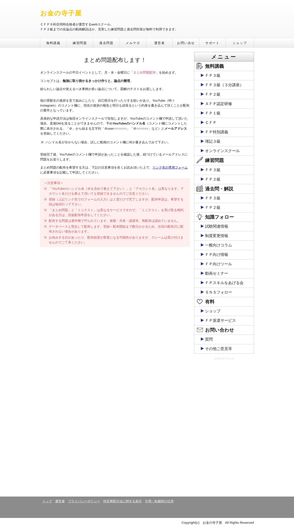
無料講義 (53, 43)
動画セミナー (216, 273)
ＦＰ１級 (212, 113)
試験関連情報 (216, 226)
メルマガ (133, 43)
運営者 (159, 43)
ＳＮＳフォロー (218, 292)
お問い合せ (186, 43)
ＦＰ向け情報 (216, 254)
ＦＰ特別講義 (216, 132)
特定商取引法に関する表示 (122, 501)
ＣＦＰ (211, 122)
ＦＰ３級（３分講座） (224, 85)
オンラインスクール (222, 151)
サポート (212, 43)
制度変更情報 (216, 236)
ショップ (240, 43)
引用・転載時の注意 (159, 501)
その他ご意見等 (218, 349)
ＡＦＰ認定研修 (218, 104)
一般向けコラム (218, 245)
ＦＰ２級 (212, 94)
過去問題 (106, 43)
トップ (47, 501)
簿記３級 (212, 141)
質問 (209, 339)
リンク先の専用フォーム (170, 167)
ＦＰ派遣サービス (220, 320)
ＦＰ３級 (212, 75)
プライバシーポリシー (84, 501)
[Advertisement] (224, 428)
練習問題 (80, 43)
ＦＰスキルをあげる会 (224, 283)
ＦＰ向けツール (218, 264)
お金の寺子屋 (61, 13)
